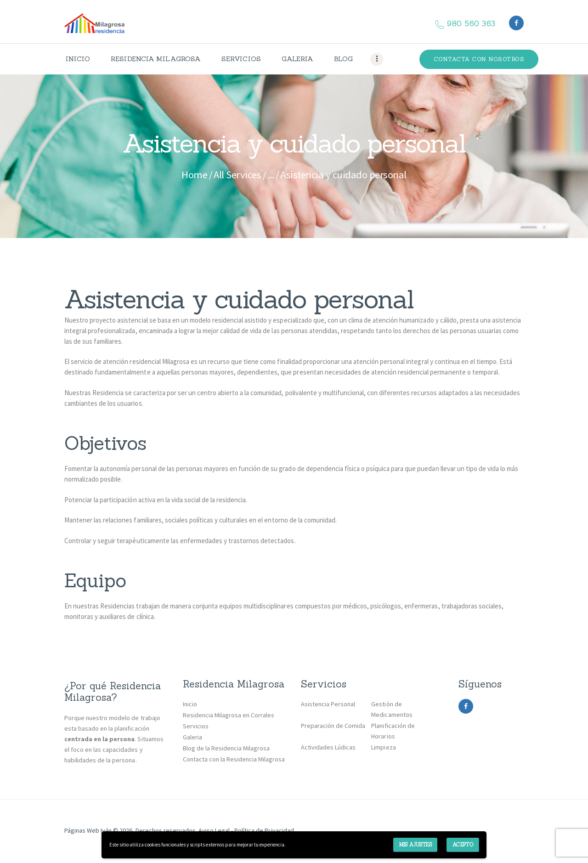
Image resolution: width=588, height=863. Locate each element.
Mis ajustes (415, 844)
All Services (237, 174)
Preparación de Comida (333, 725)
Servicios (196, 726)
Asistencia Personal (328, 704)
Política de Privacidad (264, 830)
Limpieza (383, 747)
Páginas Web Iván (88, 830)
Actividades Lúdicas (328, 747)
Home (194, 174)
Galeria (192, 737)
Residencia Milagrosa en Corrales (229, 715)
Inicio (190, 704)
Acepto (462, 844)
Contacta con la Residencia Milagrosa (234, 759)
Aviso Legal (213, 830)
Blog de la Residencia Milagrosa (226, 748)
